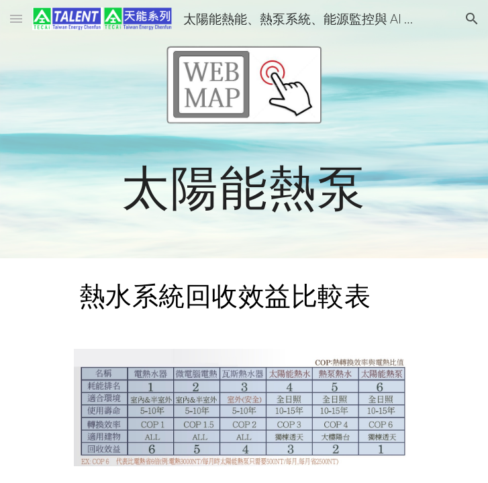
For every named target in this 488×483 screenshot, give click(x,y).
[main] (244, 187)
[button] (16, 18)
